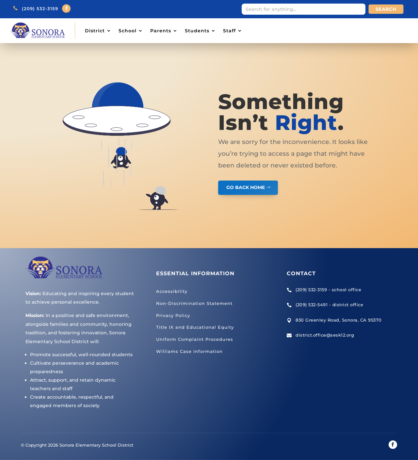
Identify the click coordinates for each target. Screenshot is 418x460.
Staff (229, 31)
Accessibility (171, 291)
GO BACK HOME (245, 187)
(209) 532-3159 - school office (328, 289)
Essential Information (195, 273)
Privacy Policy (173, 315)
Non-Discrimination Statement (194, 303)
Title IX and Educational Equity (195, 327)
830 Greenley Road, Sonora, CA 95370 (339, 320)
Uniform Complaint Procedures (194, 339)
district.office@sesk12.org (325, 335)
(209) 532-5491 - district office (329, 304)
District (95, 31)
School (128, 31)
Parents (160, 31)
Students (197, 31)
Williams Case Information (189, 351)
